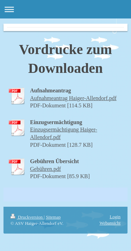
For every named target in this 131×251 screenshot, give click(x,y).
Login (115, 216)
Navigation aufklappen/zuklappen (65, 9)
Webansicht (110, 223)
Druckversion (27, 217)
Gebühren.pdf (45, 169)
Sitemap (53, 217)
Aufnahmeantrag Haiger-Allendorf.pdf (73, 98)
